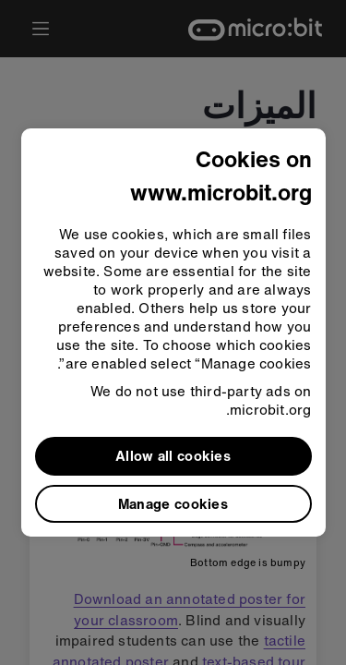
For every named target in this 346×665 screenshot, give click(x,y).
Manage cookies (173, 503)
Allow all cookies (173, 455)
